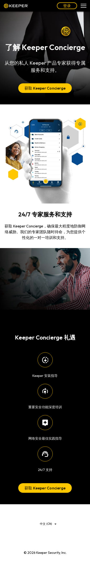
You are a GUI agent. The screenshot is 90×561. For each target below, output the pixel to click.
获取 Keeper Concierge (45, 88)
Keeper (16, 6)
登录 (67, 5)
